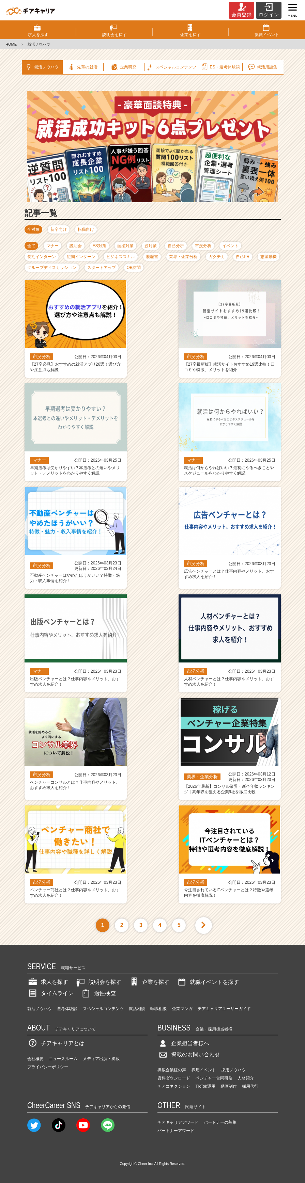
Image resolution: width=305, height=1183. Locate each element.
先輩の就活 (82, 67)
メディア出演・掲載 (101, 1058)
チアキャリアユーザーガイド (224, 1008)
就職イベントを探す (207, 982)
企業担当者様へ (183, 1043)
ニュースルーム (63, 1058)
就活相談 (137, 1008)
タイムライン (50, 993)
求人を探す (47, 982)
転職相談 (158, 1008)
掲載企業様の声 (171, 1070)
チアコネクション (173, 1086)
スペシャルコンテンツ (103, 1008)
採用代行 (250, 1086)
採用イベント (204, 1070)
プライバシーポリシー (47, 1067)
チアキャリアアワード (177, 1122)
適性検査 (98, 993)
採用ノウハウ (233, 1070)
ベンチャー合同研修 (214, 1078)
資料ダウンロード (173, 1078)
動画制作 (228, 1086)
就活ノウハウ (41, 67)
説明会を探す (98, 982)
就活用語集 (262, 67)
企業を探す (148, 982)
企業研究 (123, 67)
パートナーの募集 (220, 1122)
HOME (11, 44)
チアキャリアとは (56, 1043)
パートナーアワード (175, 1130)
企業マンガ (182, 1008)
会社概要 (35, 1058)
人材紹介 (246, 1078)
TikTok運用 (205, 1086)
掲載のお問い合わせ (188, 1054)
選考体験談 (67, 1008)
